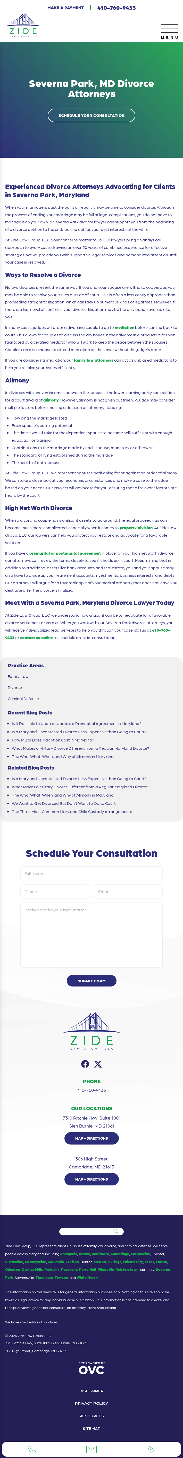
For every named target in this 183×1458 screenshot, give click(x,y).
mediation (124, 327)
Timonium (44, 1277)
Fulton (161, 1261)
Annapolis (68, 1253)
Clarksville (14, 1261)
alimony (51, 400)
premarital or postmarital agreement (65, 553)
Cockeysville (35, 1261)
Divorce (15, 687)
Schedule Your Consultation (91, 115)
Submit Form (92, 980)
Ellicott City (133, 1261)
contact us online (36, 637)
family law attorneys (93, 360)
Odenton (12, 1269)
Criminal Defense (23, 698)
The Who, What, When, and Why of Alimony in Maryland (63, 756)
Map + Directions (91, 1138)
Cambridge (120, 1253)
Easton (100, 1261)
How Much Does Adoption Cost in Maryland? (53, 740)
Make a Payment (65, 7)
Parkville (52, 1269)
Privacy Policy (91, 1403)
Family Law (18, 676)
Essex (149, 1261)
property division (136, 527)
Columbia (56, 1261)
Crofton (72, 1261)
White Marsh (87, 1277)
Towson (61, 1277)
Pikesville (106, 1269)
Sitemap (92, 1428)
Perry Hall (87, 1269)
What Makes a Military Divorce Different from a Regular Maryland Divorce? (80, 748)
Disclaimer (91, 1390)
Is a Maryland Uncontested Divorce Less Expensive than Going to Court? (79, 731)
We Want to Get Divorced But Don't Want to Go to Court (64, 803)
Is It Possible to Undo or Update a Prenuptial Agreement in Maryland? (77, 723)
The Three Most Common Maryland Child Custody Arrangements (72, 811)
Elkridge (114, 1261)
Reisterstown (126, 1269)
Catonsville (140, 1253)
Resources (91, 1415)
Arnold (84, 1253)
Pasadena (69, 1269)
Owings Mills (32, 1269)
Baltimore (100, 1253)
